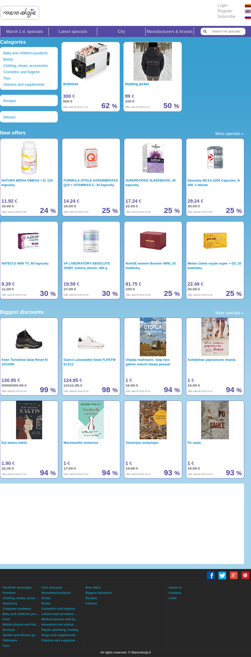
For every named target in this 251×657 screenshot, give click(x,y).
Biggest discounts (99, 593)
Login (222, 5)
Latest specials (72, 31)
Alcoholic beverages (17, 587)
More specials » (229, 134)
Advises (9, 117)
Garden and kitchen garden (22, 635)
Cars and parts (51, 587)
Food (6, 619)
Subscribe (226, 16)
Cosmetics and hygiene (21, 72)
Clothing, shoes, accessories (25, 66)
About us (175, 587)
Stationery (10, 603)
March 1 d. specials (24, 31)
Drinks (46, 598)
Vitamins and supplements (23, 84)
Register (225, 11)
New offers (93, 587)
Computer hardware (17, 608)
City (121, 31)
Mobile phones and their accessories (29, 624)
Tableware (10, 640)
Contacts (175, 593)
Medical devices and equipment (64, 619)
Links (172, 598)
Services (9, 630)
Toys (7, 78)
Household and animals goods (63, 624)
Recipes (9, 101)
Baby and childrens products (25, 53)
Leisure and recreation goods (62, 614)
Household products (56, 593)
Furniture (9, 593)
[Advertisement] (107, 524)
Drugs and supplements (58, 635)
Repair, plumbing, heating (59, 630)
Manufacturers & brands (170, 31)
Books (8, 59)
